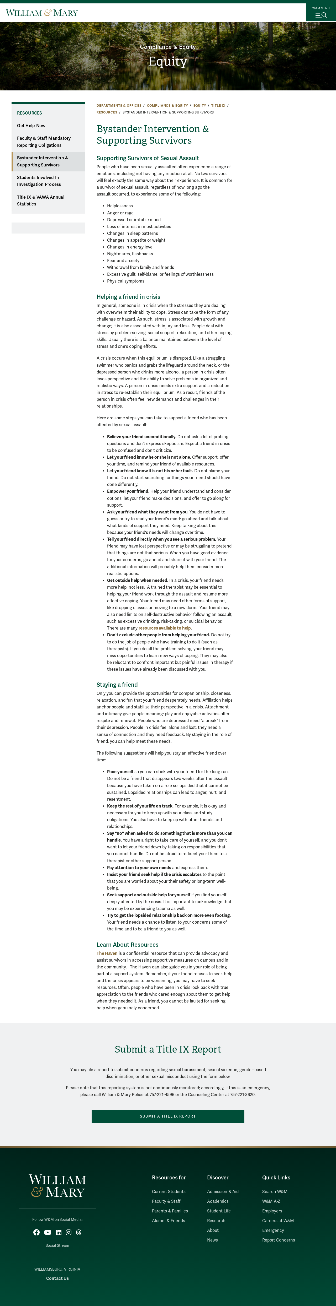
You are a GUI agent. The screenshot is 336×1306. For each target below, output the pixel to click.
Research (216, 1220)
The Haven (107, 953)
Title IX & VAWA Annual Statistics (40, 201)
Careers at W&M (278, 1220)
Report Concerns (278, 1240)
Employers (272, 1211)
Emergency (273, 1230)
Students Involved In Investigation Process (39, 181)
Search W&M (275, 1191)
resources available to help (165, 628)
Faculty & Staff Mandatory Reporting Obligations (44, 142)
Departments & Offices (119, 106)
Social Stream (57, 1243)
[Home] (42, 12)
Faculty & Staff (166, 1201)
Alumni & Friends (168, 1220)
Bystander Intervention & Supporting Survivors (42, 161)
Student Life (219, 1211)
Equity (168, 62)
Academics (218, 1201)
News (212, 1240)
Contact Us (57, 1276)
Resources (107, 112)
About (213, 1230)
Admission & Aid (223, 1191)
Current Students (169, 1191)
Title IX (218, 106)
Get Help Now (31, 125)
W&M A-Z (271, 1201)
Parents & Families (170, 1211)
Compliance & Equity (168, 45)
